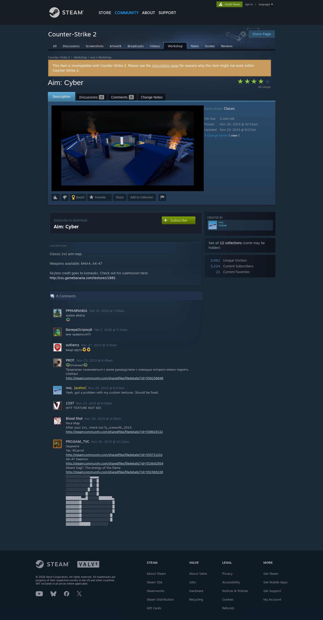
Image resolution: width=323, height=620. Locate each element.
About (148, 12)
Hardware (196, 591)
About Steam (156, 573)
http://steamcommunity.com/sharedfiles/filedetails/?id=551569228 (114, 472)
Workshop (80, 57)
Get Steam (270, 573)
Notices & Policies (235, 591)
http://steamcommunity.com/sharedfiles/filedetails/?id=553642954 (114, 463)
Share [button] (120, 197)
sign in (249, 4)
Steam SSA (154, 582)
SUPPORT (167, 12)
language (264, 4)
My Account (272, 599)
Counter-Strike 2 (59, 57)
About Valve (198, 573)
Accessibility (231, 582)
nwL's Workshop (100, 57)
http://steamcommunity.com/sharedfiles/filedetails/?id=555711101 (114, 455)
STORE (105, 12)
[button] (55, 197)
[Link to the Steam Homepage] (70, 16)
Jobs (192, 582)
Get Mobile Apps (275, 582)
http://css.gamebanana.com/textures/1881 (83, 278)
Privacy (227, 573)
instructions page (165, 65)
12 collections (231, 243)
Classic (232, 108)
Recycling (196, 599)
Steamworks (155, 591)
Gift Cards (154, 608)
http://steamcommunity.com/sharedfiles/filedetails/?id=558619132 (114, 432)
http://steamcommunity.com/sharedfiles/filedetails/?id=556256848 (114, 378)
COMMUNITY (127, 12)
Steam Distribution (160, 599)
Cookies (227, 599)
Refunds (228, 608)
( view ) (237, 135)
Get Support (272, 591)
